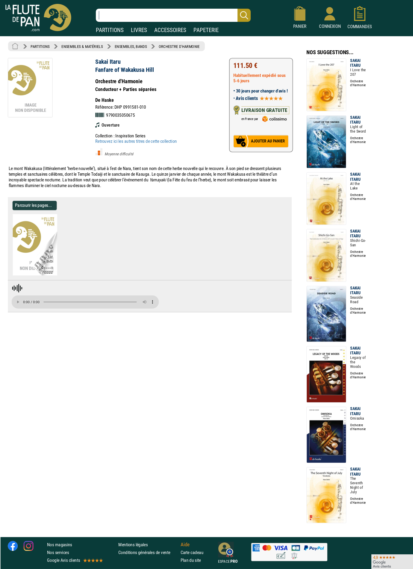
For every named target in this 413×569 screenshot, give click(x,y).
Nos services (58, 552)
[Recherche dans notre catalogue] (173, 15)
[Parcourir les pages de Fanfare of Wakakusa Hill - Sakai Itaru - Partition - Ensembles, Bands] (55, 274)
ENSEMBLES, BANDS (131, 46)
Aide (185, 544)
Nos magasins (59, 544)
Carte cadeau (192, 552)
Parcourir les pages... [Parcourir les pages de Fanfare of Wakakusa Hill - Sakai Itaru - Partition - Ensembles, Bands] (33, 205)
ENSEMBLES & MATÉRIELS (82, 46)
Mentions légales (133, 544)
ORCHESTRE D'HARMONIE (179, 46)
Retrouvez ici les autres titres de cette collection (136, 141)
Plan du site (191, 560)
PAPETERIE (206, 30)
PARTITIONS (110, 30)
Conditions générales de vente (148, 552)
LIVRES (139, 30)
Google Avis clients (74, 560)
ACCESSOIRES (170, 30)
